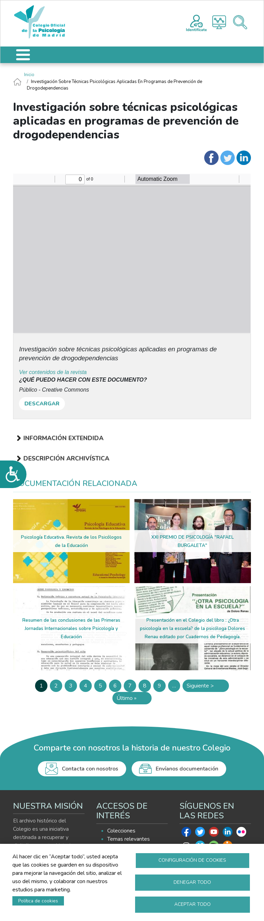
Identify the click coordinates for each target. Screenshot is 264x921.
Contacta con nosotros (90, 769)
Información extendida (63, 438)
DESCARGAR (41, 403)
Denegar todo (192, 881)
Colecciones (121, 831)
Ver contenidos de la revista (53, 372)
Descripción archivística (66, 458)
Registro (196, 22)
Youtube (214, 833)
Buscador (240, 22)
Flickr (241, 833)
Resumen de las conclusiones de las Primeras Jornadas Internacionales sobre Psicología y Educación (71, 628)
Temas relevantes (128, 839)
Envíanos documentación (187, 769)
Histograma (219, 22)
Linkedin (227, 833)
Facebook (186, 833)
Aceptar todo (192, 904)
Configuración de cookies (192, 859)
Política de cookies (38, 900)
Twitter (200, 833)
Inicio (29, 75)
